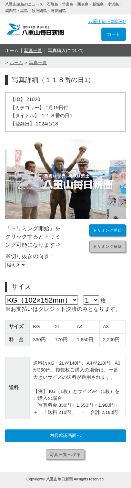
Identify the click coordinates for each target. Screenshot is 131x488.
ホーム (12, 50)
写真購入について (66, 50)
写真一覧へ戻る (65, 455)
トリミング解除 (107, 246)
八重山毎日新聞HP (107, 21)
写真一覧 (33, 50)
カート (113, 34)
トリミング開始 (107, 230)
